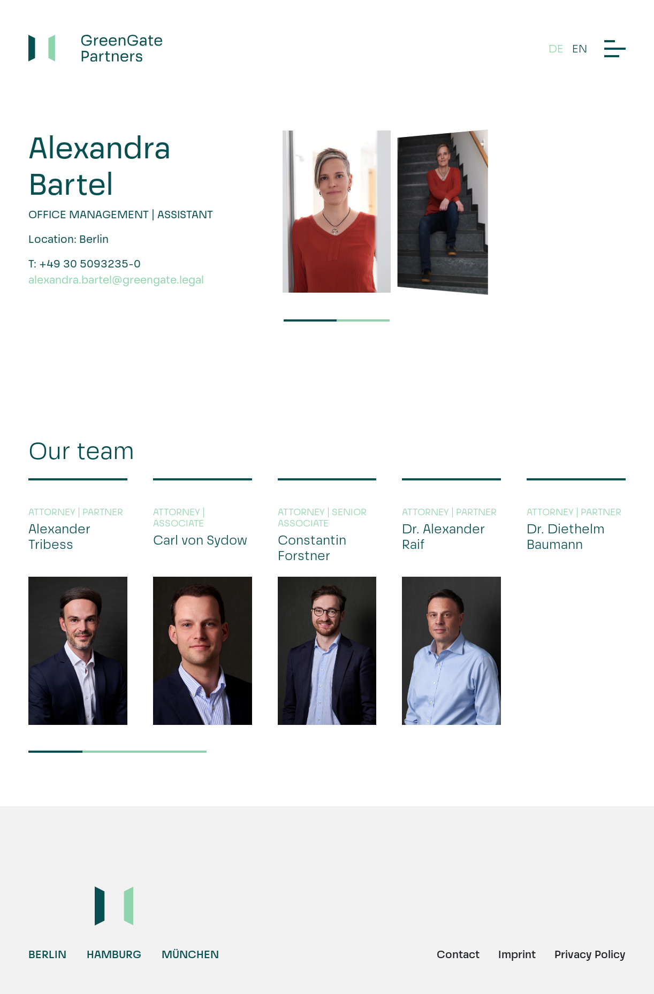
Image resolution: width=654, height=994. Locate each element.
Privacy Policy (590, 954)
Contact (458, 954)
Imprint (517, 954)
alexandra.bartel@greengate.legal (116, 280)
